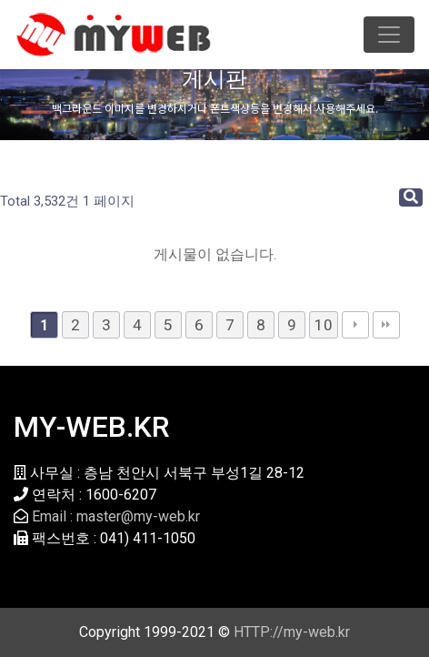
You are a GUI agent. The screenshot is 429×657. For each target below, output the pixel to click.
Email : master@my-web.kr (116, 516)
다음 (355, 325)
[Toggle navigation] (389, 34)
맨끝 (386, 325)
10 (323, 325)
